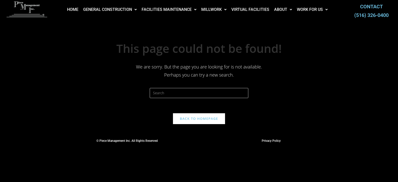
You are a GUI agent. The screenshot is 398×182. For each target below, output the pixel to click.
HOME (66, 9)
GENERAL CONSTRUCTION (103, 9)
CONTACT (371, 7)
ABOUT (277, 9)
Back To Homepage (199, 118)
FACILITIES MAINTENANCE (162, 9)
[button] (104, 9)
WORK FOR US (306, 9)
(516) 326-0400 (371, 15)
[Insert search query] (199, 93)
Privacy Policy (271, 141)
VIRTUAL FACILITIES (244, 9)
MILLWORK (207, 9)
